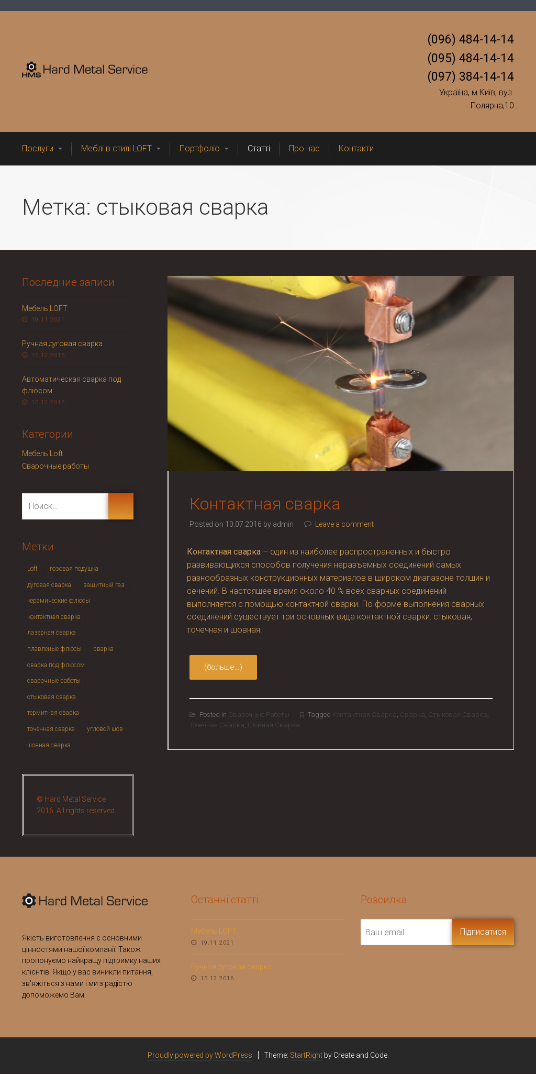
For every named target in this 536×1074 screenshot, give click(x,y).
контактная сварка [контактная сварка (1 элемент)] (54, 617)
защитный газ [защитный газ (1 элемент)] (104, 585)
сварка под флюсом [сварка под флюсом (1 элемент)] (56, 665)
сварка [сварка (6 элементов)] (104, 648)
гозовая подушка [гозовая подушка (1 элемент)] (74, 568)
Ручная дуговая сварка (62, 343)
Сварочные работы (258, 714)
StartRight (306, 1055)
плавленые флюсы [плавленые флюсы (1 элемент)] (54, 648)
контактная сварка (364, 714)
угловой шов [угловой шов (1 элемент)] (105, 729)
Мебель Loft (42, 453)
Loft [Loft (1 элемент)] (32, 568)
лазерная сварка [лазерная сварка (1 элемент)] (51, 632)
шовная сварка (274, 725)
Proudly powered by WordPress (200, 1055)
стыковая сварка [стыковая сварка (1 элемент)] (51, 697)
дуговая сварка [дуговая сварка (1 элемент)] (49, 585)
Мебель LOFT (45, 308)
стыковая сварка (457, 714)
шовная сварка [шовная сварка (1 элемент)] (49, 745)
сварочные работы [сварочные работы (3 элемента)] (54, 680)
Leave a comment (344, 524)
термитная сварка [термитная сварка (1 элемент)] (53, 712)
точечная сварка (216, 725)
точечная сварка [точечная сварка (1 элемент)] (51, 729)
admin (283, 524)
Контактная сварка (265, 504)
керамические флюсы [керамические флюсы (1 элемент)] (58, 600)
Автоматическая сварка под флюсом (71, 385)
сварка (412, 714)
